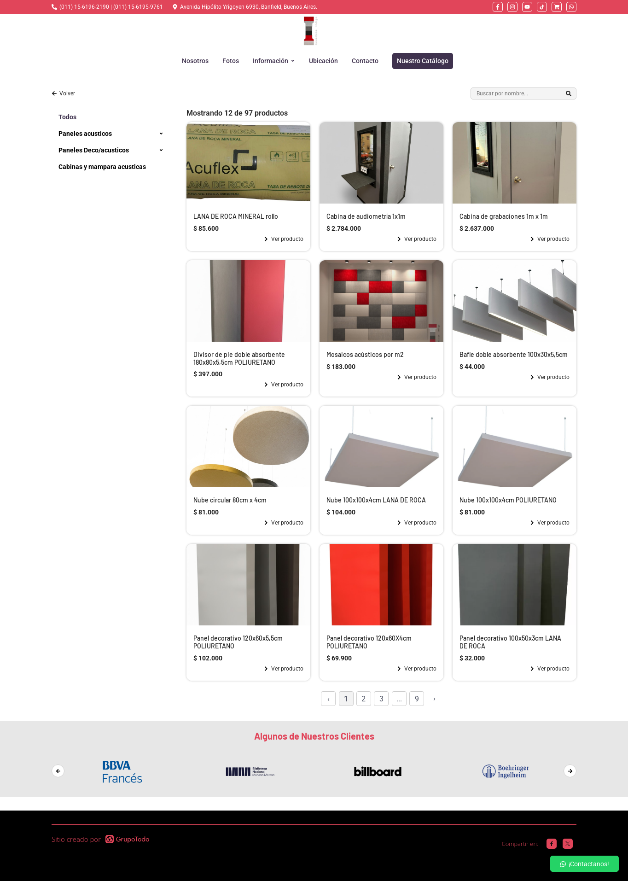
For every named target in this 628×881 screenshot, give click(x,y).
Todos (67, 117)
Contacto (365, 60)
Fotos (230, 60)
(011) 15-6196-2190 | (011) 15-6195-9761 (111, 7)
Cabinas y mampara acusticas (102, 166)
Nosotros (195, 60)
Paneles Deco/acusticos (93, 150)
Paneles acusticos (85, 133)
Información (274, 60)
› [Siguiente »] (434, 698)
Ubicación (323, 60)
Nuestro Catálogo (422, 60)
